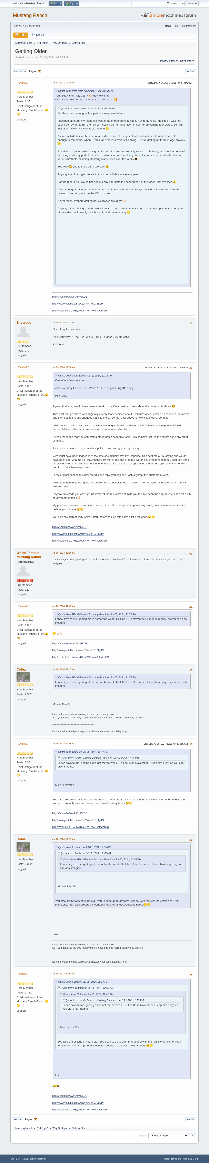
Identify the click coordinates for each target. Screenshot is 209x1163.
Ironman (23, 82)
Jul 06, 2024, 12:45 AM (63, 606)
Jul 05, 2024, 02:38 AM (63, 367)
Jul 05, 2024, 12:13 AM (63, 322)
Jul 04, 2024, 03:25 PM (63, 82)
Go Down (20, 71)
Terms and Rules (179, 1158)
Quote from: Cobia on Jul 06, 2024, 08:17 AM (83, 981)
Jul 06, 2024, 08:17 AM (63, 839)
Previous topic (168, 60)
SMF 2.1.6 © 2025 (19, 1158)
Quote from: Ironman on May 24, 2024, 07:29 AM (88, 108)
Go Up (18, 1119)
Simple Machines (38, 1158)
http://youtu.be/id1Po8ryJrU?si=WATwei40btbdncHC (80, 310)
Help (166, 1158)
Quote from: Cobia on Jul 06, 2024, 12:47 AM (83, 752)
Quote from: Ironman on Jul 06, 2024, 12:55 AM (84, 847)
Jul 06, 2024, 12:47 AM (63, 669)
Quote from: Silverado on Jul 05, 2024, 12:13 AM (85, 375)
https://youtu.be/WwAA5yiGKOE (69, 296)
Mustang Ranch (30, 15)
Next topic (187, 60)
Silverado (24, 322)
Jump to (142, 1135)
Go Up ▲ (194, 1158)
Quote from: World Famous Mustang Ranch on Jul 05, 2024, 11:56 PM (97, 614)
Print (190, 71)
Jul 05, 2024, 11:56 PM (63, 553)
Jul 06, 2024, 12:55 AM (63, 743)
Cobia (21, 669)
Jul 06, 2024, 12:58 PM (63, 973)
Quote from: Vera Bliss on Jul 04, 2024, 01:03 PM (85, 91)
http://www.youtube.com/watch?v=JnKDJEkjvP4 (78, 303)
